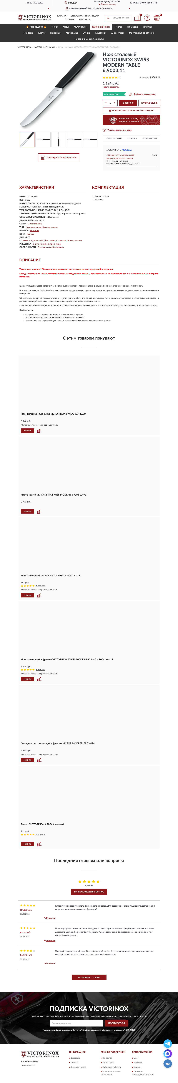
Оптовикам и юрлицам (85, 16)
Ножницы (55, 33)
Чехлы (118, 27)
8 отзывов (40, 835)
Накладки (132, 27)
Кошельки (100, 33)
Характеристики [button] (113, 138)
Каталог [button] (62, 16)
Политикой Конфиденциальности (86, 1030)
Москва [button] (127, 150)
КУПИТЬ (27, 430)
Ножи (55, 27)
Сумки (86, 33)
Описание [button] (132, 138)
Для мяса (25, 240)
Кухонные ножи (101, 27)
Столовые (61, 240)
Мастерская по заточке (141, 33)
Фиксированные (50, 227)
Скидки (137, 1067)
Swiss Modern (35, 224)
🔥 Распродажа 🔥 (36, 27)
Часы (66, 27)
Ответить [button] (49, 918)
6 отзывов (40, 586)
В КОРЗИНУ (128, 103)
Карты (41, 33)
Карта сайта (108, 1062)
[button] (107, 4)
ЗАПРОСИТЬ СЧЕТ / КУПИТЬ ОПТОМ (131, 111)
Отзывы (70, 20)
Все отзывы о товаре (89, 977)
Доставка (75, 1058)
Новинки (138, 1062)
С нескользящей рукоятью (51, 247)
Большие (34, 231)
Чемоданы (72, 33)
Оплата (74, 1062)
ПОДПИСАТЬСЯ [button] (116, 1023)
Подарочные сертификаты (89, 39)
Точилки (147, 27)
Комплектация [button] (150, 138)
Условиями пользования (113, 1030)
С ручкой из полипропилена (47, 244)
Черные (30, 234)
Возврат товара (78, 1067)
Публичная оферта (111, 1067)
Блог (136, 1058)
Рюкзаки (28, 33)
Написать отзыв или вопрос (89, 892)
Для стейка (49, 240)
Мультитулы (80, 27)
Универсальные (74, 240)
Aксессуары (117, 33)
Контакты (85, 20)
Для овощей (37, 240)
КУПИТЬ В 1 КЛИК (149, 103)
